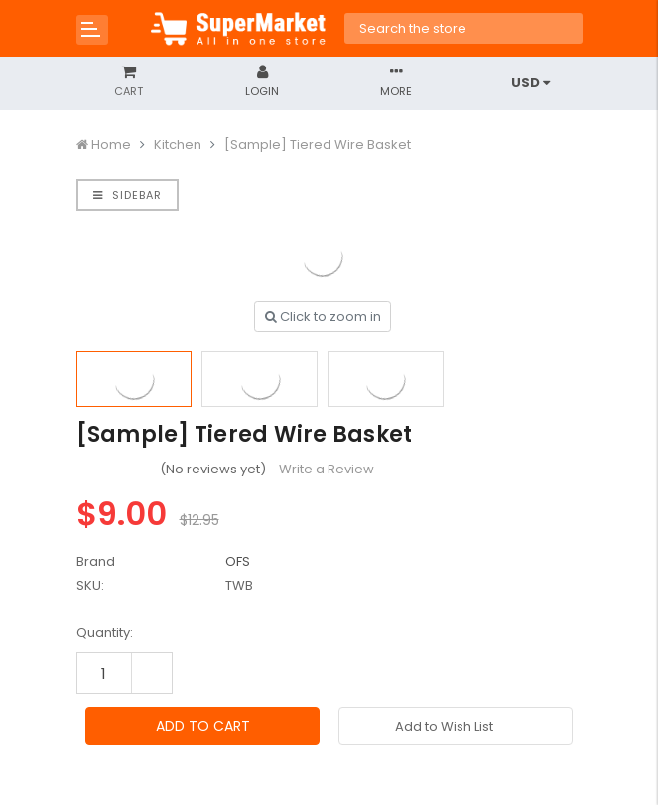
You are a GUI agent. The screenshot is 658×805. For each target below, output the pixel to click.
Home (111, 144)
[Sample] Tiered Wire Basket (317, 144)
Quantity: (104, 632)
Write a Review (326, 469)
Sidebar (127, 194)
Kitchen (177, 144)
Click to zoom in (323, 316)
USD (530, 82)
